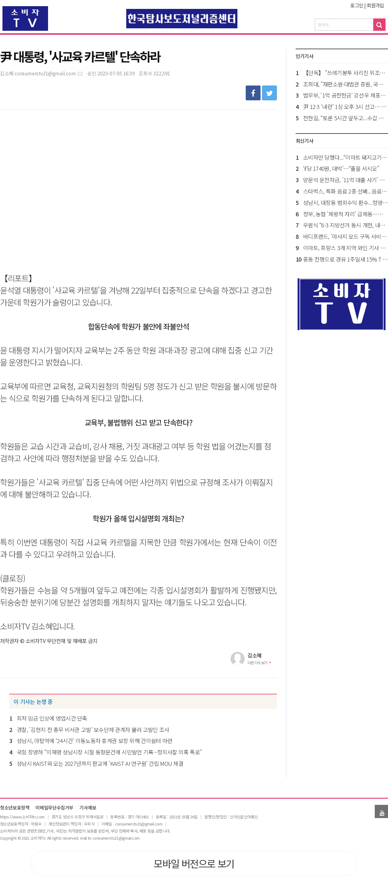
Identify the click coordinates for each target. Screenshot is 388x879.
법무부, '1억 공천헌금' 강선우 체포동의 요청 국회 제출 (345, 95)
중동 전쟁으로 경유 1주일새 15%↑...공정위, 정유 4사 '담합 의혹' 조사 (345, 259)
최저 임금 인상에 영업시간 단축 (52, 718)
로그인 (356, 5)
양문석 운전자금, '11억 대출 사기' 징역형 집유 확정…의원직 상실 (345, 180)
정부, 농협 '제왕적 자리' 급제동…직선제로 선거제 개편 (345, 214)
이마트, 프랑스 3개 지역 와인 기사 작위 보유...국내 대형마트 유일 (345, 248)
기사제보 (87, 808)
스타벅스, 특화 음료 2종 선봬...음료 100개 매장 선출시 (345, 191)
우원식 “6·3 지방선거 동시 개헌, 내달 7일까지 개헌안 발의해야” (345, 225)
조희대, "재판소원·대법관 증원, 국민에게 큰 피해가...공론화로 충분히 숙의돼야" (345, 84)
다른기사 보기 (258, 662)
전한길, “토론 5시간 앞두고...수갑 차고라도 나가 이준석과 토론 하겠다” (345, 118)
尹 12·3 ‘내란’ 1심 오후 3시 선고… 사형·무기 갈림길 (345, 106)
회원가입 (375, 5)
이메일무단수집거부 (54, 808)
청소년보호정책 (14, 808)
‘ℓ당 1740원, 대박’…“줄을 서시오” (341, 168)
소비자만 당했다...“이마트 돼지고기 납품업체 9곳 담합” (345, 157)
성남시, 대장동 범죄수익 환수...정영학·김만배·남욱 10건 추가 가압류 (345, 202)
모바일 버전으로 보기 (194, 863)
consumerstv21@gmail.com (48, 73)
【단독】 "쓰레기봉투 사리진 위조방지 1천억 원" (345, 73)
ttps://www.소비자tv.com (23, 817)
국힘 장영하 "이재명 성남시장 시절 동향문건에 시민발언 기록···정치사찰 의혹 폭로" (109, 752)
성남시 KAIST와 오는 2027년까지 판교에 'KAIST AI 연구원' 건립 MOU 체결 (100, 763)
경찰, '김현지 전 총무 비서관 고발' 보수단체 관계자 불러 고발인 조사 (93, 729)
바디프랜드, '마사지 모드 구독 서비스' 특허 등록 (345, 236)
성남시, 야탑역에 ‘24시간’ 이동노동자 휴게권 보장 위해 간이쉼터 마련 (94, 741)
